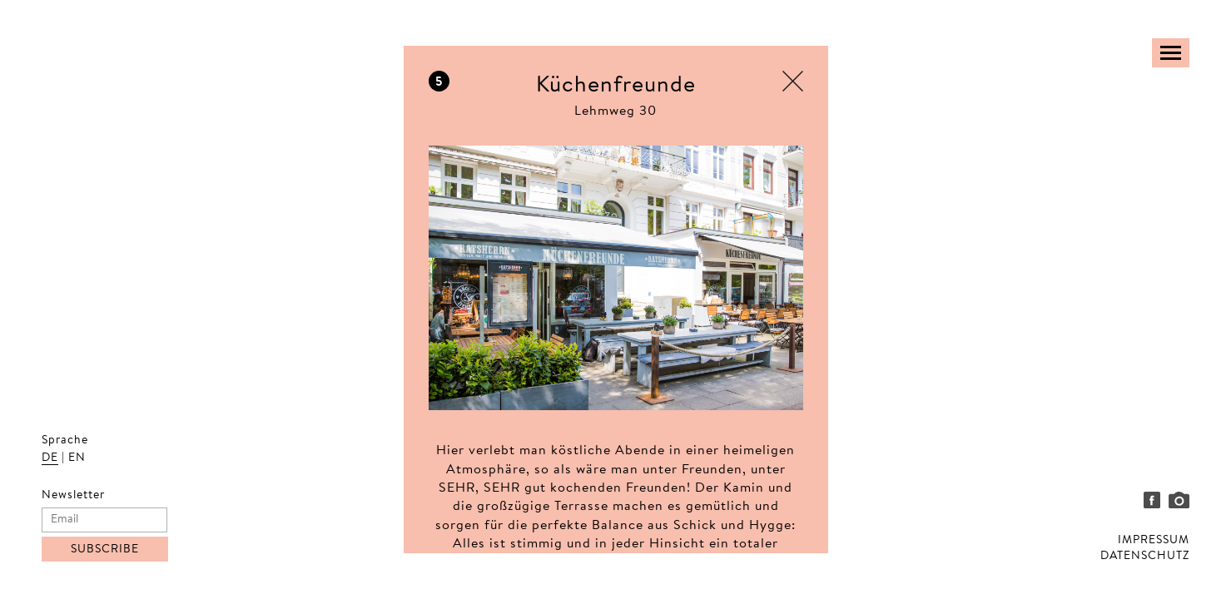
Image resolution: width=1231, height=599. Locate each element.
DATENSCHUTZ (1144, 556)
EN (77, 458)
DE (50, 458)
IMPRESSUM (1153, 541)
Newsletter (73, 496)
